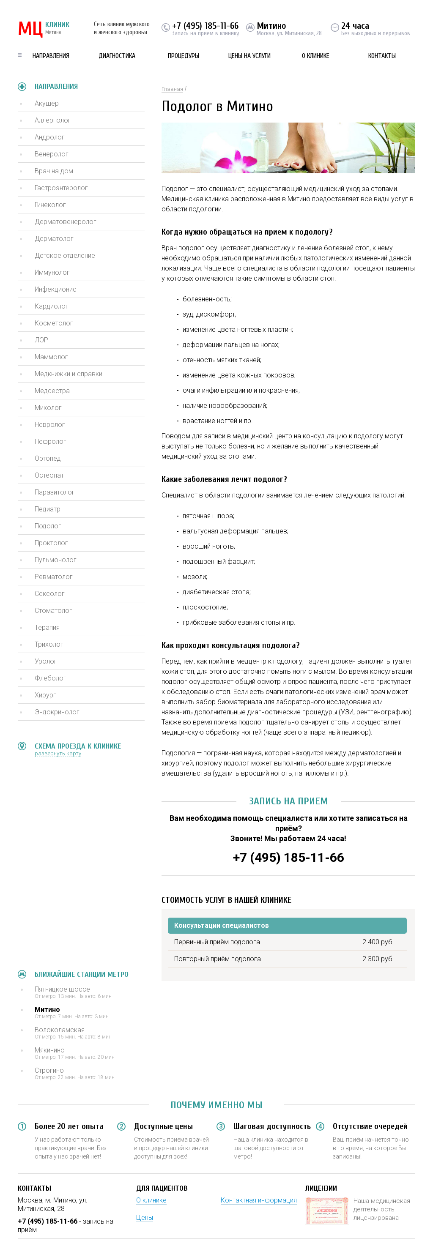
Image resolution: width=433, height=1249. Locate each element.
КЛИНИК (43, 29)
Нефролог (50, 441)
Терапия (47, 627)
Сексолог (50, 594)
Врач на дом (54, 171)
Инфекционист (57, 289)
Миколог (48, 408)
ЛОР (41, 340)
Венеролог (52, 154)
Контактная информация (259, 1200)
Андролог (50, 137)
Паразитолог (55, 492)
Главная (172, 89)
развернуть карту (58, 753)
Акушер (47, 103)
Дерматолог (54, 239)
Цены (144, 1217)
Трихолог (49, 644)
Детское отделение (65, 255)
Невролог (50, 425)
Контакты (382, 56)
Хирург (45, 695)
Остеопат (49, 475)
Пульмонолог (56, 560)
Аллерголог (53, 120)
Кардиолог (52, 306)
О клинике (315, 56)
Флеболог (50, 678)
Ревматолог (54, 577)
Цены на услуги (249, 56)
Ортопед (48, 458)
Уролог (46, 661)
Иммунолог (52, 272)
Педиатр (47, 509)
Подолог (48, 526)
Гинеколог (50, 205)
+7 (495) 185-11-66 (205, 25)
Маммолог (51, 357)
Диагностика (117, 56)
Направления (51, 56)
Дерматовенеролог (65, 222)
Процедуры (183, 56)
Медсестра (52, 391)
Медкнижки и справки (68, 374)
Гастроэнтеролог (61, 188)
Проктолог (51, 543)
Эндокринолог (57, 712)
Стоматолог (53, 611)
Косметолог (54, 323)
